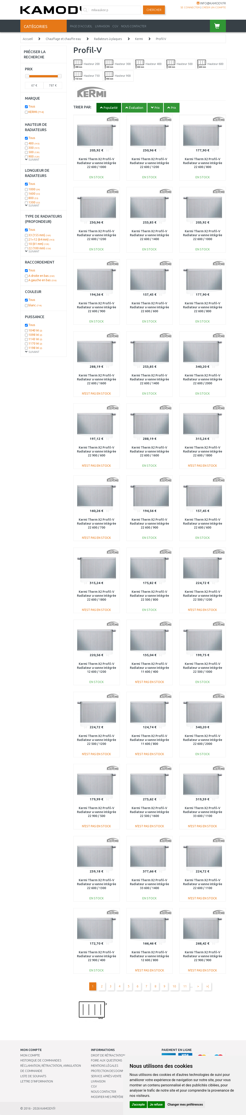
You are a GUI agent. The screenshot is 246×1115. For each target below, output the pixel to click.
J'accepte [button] (138, 1104)
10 (174, 986)
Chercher (154, 10)
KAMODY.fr (48, 1108)
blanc (35, 305)
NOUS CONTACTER (133, 26)
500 (34, 152)
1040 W (35, 330)
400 (34, 143)
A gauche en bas (42, 280)
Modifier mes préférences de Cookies (120, 1097)
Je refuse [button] (156, 1104)
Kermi (139, 39)
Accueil (28, 39)
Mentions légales (104, 1065)
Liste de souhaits (33, 1076)
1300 (34, 202)
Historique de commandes (40, 1060)
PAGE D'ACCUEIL (81, 26)
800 (33, 198)
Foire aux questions (106, 1060)
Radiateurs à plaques (108, 39)
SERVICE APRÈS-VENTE (106, 1076)
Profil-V (161, 39)
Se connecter (190, 7)
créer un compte (214, 7)
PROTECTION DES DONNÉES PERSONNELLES (121, 1071)
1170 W (35, 343)
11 (185, 986)
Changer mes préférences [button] (185, 1104)
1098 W (35, 334)
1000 (34, 189)
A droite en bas (41, 275)
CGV (115, 26)
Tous (31, 106)
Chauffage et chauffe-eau (63, 39)
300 (34, 147)
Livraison (98, 1081)
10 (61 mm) (38, 244)
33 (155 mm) (39, 235)
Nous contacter (103, 1091)
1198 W (35, 348)
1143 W (35, 339)
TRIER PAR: (82, 107)
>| (207, 986)
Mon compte (30, 1055)
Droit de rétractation (108, 1055)
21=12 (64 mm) (41, 239)
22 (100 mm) (39, 248)
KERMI (36, 112)
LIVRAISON (102, 26)
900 (34, 156)
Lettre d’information (36, 1081)
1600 (34, 193)
